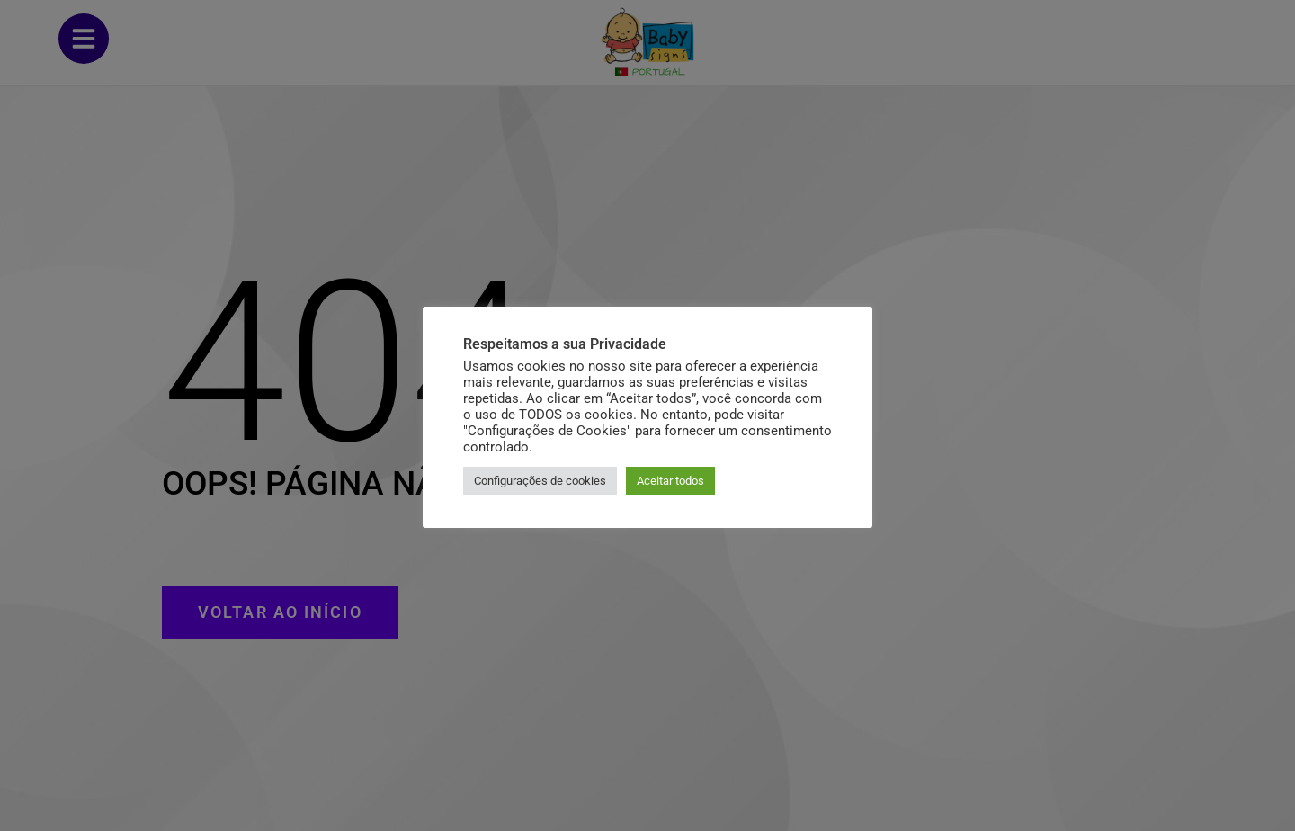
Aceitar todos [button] (670, 480)
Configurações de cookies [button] (540, 480)
